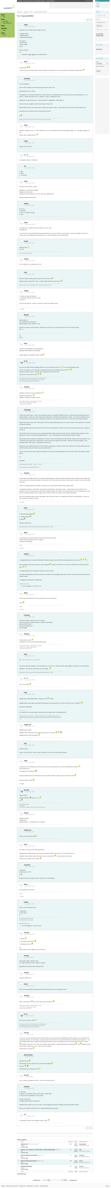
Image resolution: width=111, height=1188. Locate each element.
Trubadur (23, 1145)
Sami (25, 508)
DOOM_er (81, 1155)
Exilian (26, 902)
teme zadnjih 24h (7, 23)
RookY (26, 241)
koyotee (26, 790)
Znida (26, 24)
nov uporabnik (99, 33)
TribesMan (27, 409)
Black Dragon (28, 1055)
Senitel (26, 203)
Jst (25, 166)
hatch (26, 181)
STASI (80, 1161)
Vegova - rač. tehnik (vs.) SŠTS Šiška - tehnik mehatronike (38, 1149)
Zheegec (26, 387)
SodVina (26, 1086)
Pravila (3, 1186)
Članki (3, 25)
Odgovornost (22, 1186)
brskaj (4, 30)
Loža (29, 54)
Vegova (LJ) (24, 1144)
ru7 (25, 1114)
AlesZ (26, 984)
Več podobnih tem (21, 1173)
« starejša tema (36, 1180)
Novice (3, 14)
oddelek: (53, 1180)
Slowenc (26, 473)
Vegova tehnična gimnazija (28, 1160)
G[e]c (25, 61)
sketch (33, 54)
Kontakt (36, 1186)
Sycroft (26, 1032)
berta (25, 844)
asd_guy (23, 1167)
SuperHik (27, 78)
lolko (22, 1151)
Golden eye (27, 724)
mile (25, 743)
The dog (26, 932)
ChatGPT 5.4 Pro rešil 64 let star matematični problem (36, 1)
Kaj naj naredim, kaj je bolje (29, 1155)
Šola (27, 1147)
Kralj (25, 272)
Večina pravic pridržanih (12, 1186)
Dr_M (25, 361)
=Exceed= (27, 865)
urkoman (27, 615)
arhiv (4, 16)
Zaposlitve (4, 28)
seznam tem (99, 49)
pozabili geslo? (99, 35)
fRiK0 (26, 532)
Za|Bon (26, 290)
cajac (22, 1162)
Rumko (26, 813)
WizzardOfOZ (82, 1144)
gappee (26, 554)
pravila (4, 34)
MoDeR (26, 314)
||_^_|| (26, 154)
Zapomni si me (100, 22)
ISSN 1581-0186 (44, 1186)
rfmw (25, 692)
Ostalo (3, 33)
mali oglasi (5, 21)
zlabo (25, 760)
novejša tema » (73, 1180)
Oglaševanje (30, 1186)
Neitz (25, 343)
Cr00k (26, 141)
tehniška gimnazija (26, 1166)
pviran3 (26, 955)
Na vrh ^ (108, 1186)
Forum (3, 19)
